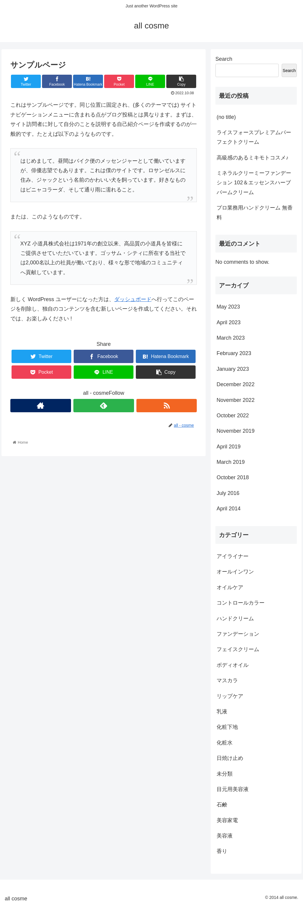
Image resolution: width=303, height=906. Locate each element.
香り (222, 851)
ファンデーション (238, 634)
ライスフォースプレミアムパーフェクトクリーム (254, 137)
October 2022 (233, 415)
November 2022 (235, 400)
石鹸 (222, 805)
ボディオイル (233, 665)
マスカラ (227, 680)
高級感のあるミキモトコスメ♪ (253, 158)
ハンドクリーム (235, 618)
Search (223, 59)
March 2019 (231, 462)
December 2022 (235, 384)
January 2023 (233, 369)
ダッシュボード (133, 299)
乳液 (222, 712)
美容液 (225, 836)
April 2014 (229, 509)
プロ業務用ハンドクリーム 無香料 (255, 212)
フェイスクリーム (238, 649)
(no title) (226, 117)
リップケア (230, 696)
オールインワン (235, 572)
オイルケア (230, 587)
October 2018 (233, 477)
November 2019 (235, 431)
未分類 (225, 774)
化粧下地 (227, 727)
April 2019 (229, 447)
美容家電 (227, 820)
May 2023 (228, 307)
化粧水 (225, 743)
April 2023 (229, 322)
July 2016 (228, 493)
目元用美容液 (233, 789)
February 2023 (234, 353)
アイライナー (233, 556)
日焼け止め (230, 758)
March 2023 (231, 338)
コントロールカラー (241, 603)
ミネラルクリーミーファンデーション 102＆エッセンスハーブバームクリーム (254, 182)
